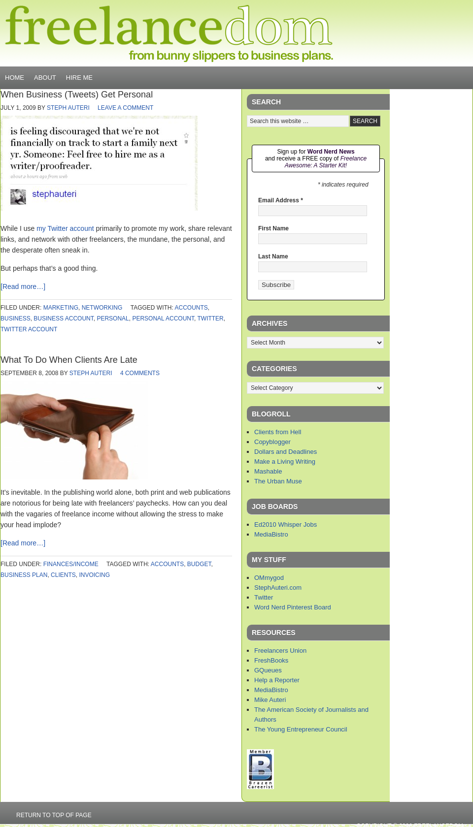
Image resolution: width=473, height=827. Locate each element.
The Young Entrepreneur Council (300, 729)
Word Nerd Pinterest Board (292, 607)
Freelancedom (169, 33)
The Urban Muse (278, 481)
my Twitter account (65, 228)
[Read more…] (22, 286)
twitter (210, 318)
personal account (163, 318)
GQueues (268, 670)
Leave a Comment (125, 107)
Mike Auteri (270, 699)
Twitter (263, 597)
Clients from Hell (277, 432)
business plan (23, 575)
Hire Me (79, 77)
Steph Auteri (68, 107)
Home (14, 77)
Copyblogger (272, 441)
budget (199, 564)
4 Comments (140, 373)
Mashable (268, 471)
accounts (191, 307)
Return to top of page (54, 815)
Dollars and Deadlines (285, 451)
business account (63, 318)
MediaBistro (271, 534)
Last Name (273, 256)
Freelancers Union (280, 650)
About (45, 77)
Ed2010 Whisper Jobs (285, 524)
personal (113, 318)
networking (102, 307)
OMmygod (269, 577)
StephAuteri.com (278, 587)
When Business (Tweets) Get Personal (76, 94)
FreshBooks (271, 660)
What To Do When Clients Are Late (68, 360)
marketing (60, 307)
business (15, 318)
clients (63, 575)
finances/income (71, 564)
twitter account (28, 329)
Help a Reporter (277, 680)
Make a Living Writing (284, 461)
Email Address (280, 200)
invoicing (94, 575)
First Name (273, 228)
